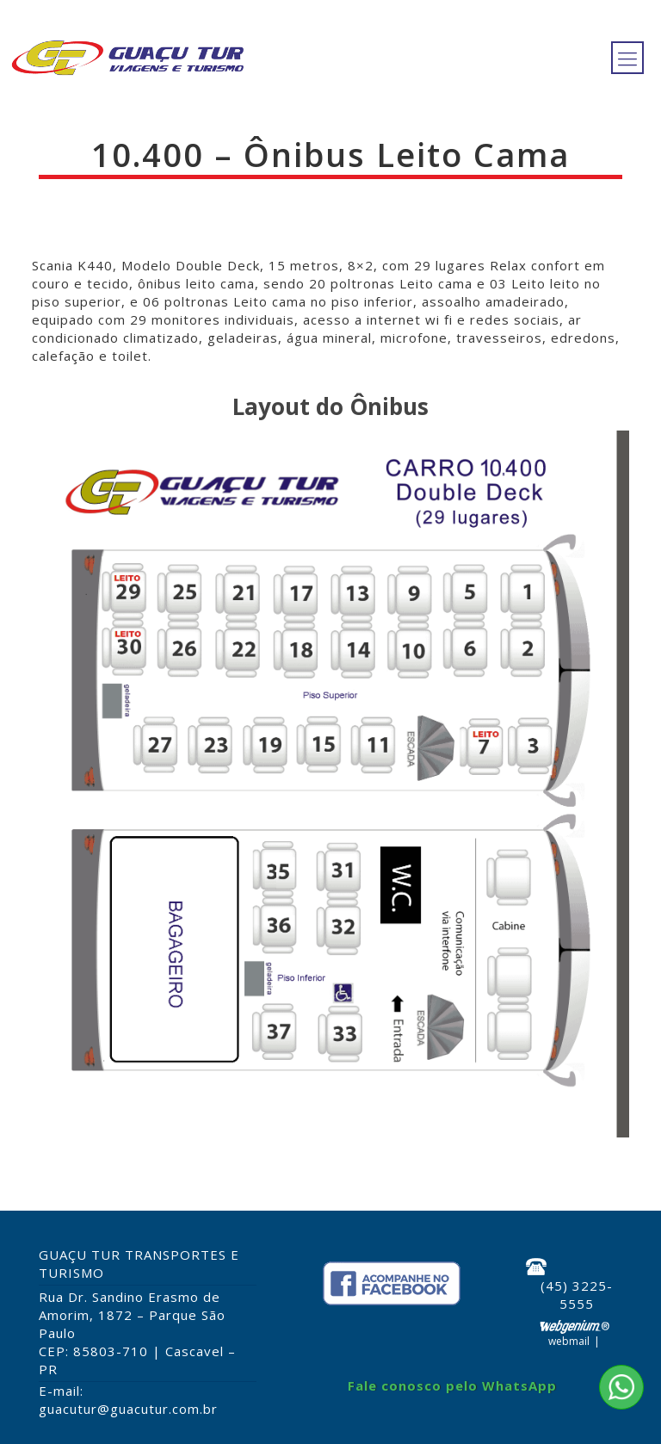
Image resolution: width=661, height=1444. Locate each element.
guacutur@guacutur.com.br (128, 1408)
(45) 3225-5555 (577, 1294)
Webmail (569, 1341)
